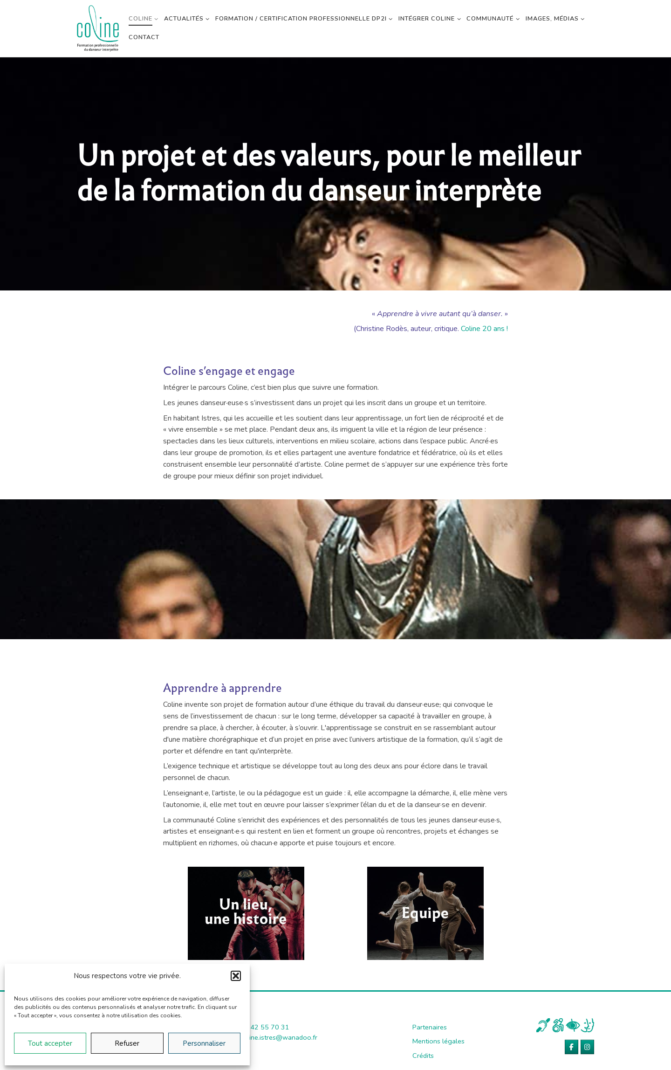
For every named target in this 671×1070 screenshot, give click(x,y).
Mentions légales (438, 1041)
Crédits (423, 1055)
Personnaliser (204, 1043)
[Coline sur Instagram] (587, 1047)
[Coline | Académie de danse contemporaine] (98, 26)
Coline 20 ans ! (484, 329)
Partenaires (429, 1027)
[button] (235, 975)
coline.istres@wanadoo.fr (278, 1037)
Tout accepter (50, 1043)
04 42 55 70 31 (264, 1027)
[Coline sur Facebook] (571, 1047)
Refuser (127, 1043)
